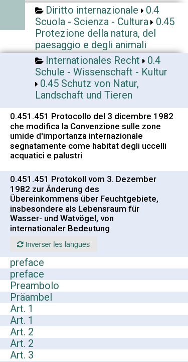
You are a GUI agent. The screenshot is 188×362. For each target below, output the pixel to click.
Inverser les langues (53, 244)
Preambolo (34, 286)
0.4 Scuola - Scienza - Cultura (97, 16)
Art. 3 (22, 355)
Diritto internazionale (92, 10)
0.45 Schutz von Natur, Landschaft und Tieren (87, 89)
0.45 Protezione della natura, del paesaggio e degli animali (104, 33)
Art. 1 (22, 309)
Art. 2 (22, 332)
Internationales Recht (93, 60)
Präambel (31, 297)
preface (27, 262)
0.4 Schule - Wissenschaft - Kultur (101, 66)
